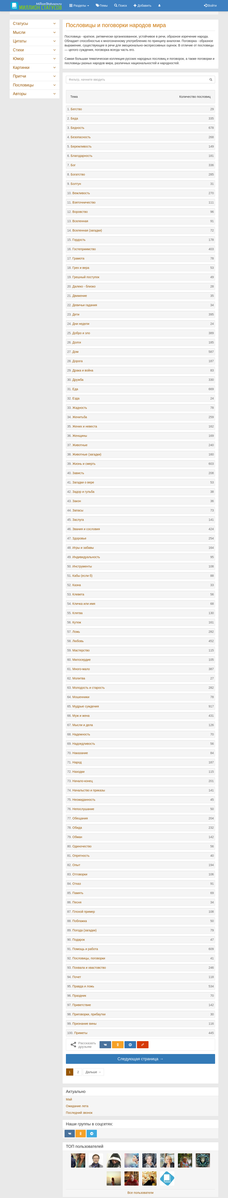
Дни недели (80, 323)
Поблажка (79, 921)
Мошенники (80, 697)
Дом (75, 351)
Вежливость (81, 193)
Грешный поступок (85, 277)
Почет (76, 977)
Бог (73, 165)
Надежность (81, 734)
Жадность (79, 407)
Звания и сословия (86, 529)
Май (69, 1099)
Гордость (79, 240)
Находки (78, 771)
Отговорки (79, 874)
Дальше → (93, 1072)
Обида (77, 827)
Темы (102, 5)
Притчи (19, 76)
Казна (76, 585)
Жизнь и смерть (83, 463)
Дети (75, 314)
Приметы (80, 1033)
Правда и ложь (83, 986)
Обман (77, 837)
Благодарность (81, 156)
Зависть (78, 473)
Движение (79, 296)
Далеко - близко (84, 286)
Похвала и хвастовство (89, 967)
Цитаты (19, 41)
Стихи (18, 50)
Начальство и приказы (88, 790)
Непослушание (83, 809)
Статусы (20, 23)
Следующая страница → (140, 1059)
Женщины (79, 435)
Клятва (77, 613)
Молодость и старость (88, 687)
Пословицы (23, 85)
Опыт (76, 865)
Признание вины (84, 1023)
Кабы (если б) (82, 575)
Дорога (77, 361)
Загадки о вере (83, 482)
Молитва (78, 678)
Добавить (142, 5)
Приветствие (81, 1005)
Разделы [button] (79, 5)
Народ (76, 762)
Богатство (78, 174)
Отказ (76, 883)
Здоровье (79, 538)
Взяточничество (83, 202)
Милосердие (81, 659)
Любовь (77, 641)
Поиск (120, 5)
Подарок (78, 939)
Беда (74, 118)
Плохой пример (83, 911)
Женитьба (79, 417)
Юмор (18, 58)
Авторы (19, 94)
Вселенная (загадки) (87, 230)
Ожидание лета (77, 1106)
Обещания (80, 818)
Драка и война (82, 370)
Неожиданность (83, 799)
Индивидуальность (86, 557)
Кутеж (76, 622)
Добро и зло (81, 333)
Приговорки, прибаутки (89, 1014)
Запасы (77, 510)
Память (77, 893)
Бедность (77, 128)
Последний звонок (79, 1112)
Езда (75, 398)
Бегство (76, 109)
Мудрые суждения (85, 706)
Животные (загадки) (86, 454)
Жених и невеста (84, 426)
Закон (76, 501)
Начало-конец (82, 781)
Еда (75, 389)
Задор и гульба (83, 491)
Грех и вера (80, 268)
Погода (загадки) (84, 930)
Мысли (19, 32)
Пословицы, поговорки (88, 958)
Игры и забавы (83, 547)
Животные (80, 445)
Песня (76, 902)
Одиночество (81, 846)
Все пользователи (141, 1192)
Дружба (77, 379)
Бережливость (81, 146)
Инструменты (82, 566)
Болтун (76, 184)
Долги (76, 342)
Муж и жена (81, 715)
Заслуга (78, 519)
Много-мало (81, 669)
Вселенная (80, 221)
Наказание (80, 753)
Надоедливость (83, 743)
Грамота (78, 258)
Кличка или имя (83, 603)
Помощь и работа (85, 949)
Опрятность (80, 855)
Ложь (76, 631)
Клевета (78, 594)
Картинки (21, 67)
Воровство (80, 212)
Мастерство (81, 650)
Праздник (79, 995)
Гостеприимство (84, 249)
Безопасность (81, 137)
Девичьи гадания (84, 305)
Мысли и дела (82, 725)
